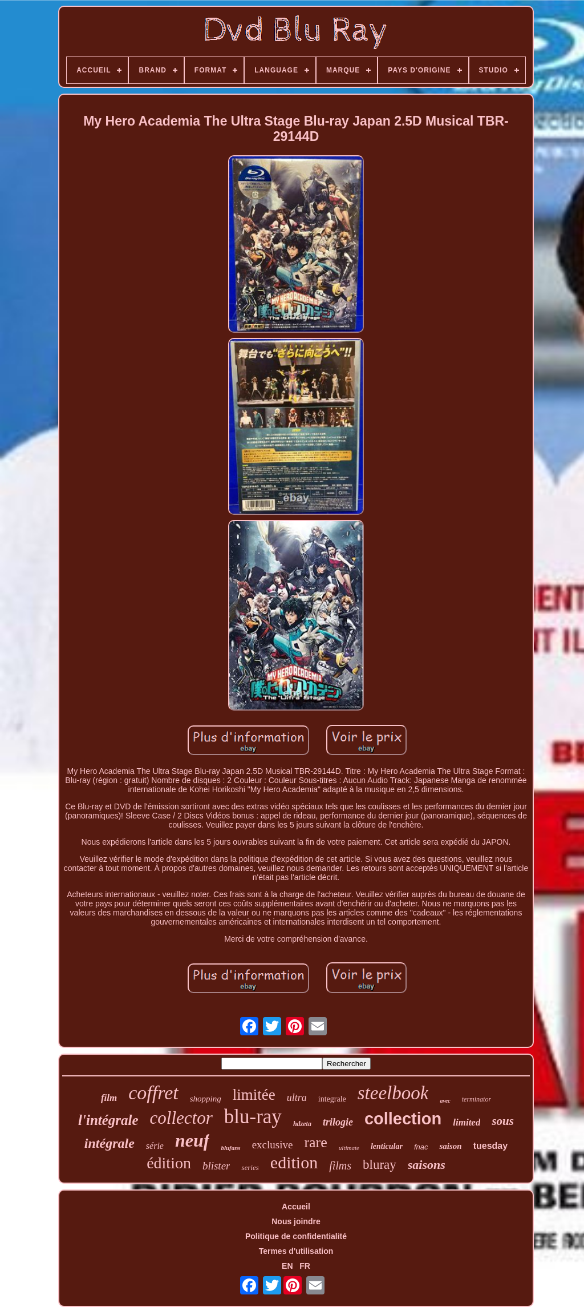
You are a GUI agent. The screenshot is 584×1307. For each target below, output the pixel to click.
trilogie (338, 1122)
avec (445, 1101)
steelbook (393, 1093)
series (249, 1167)
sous (503, 1121)
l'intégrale (108, 1120)
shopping (205, 1098)
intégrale (109, 1143)
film (109, 1097)
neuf (192, 1140)
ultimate (349, 1147)
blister (216, 1166)
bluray (379, 1164)
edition (294, 1162)
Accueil (296, 1206)
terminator (476, 1099)
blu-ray (253, 1117)
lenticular (387, 1146)
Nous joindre (296, 1221)
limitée (254, 1094)
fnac (421, 1147)
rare (315, 1142)
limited (466, 1122)
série (155, 1146)
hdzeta (302, 1124)
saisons (426, 1164)
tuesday (490, 1146)
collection (402, 1119)
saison (450, 1146)
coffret (153, 1092)
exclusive (272, 1145)
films (340, 1165)
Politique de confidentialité (296, 1236)
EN (287, 1265)
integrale (332, 1099)
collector (181, 1118)
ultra (297, 1097)
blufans (230, 1147)
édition (169, 1163)
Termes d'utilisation (296, 1251)
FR (304, 1265)
